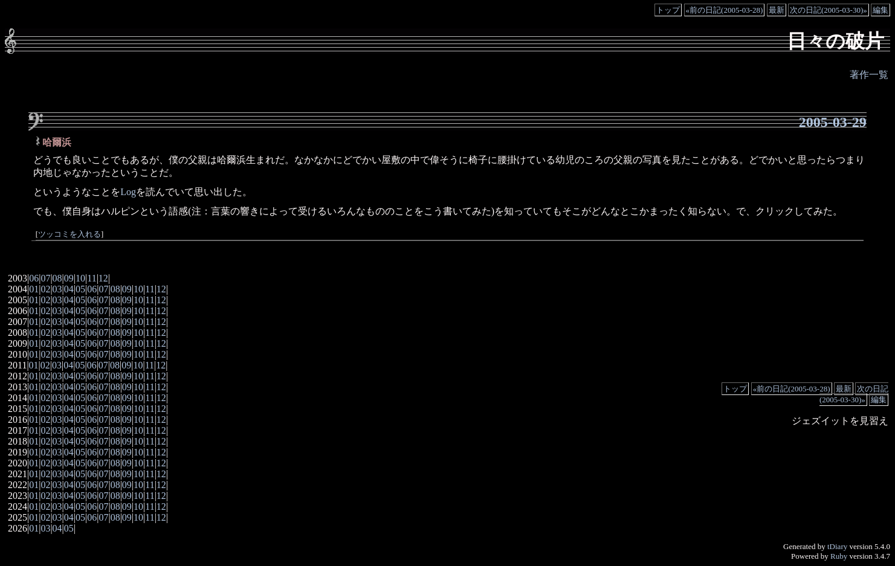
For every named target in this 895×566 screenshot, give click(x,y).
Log (128, 192)
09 (69, 278)
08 (57, 278)
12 (103, 278)
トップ (668, 9)
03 (57, 289)
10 (80, 278)
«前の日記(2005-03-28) (724, 9)
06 (34, 278)
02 (45, 289)
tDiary (837, 546)
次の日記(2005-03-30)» (828, 9)
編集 (880, 9)
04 (69, 289)
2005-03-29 (833, 122)
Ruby (838, 556)
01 (34, 289)
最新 (776, 9)
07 (45, 278)
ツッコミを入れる (69, 234)
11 (91, 278)
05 (80, 289)
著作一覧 (869, 74)
